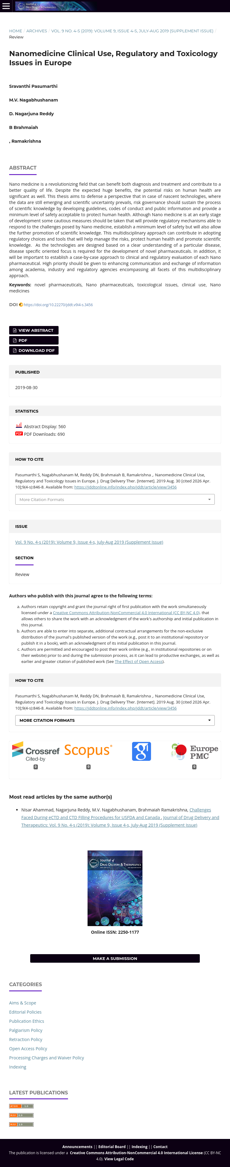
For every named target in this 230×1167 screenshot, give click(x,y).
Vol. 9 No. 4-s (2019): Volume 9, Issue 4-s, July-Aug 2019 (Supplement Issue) (132, 30)
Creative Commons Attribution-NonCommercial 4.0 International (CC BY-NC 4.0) (126, 612)
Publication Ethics (26, 1021)
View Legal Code (119, 1159)
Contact (160, 1146)
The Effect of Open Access (138, 661)
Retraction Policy (25, 1039)
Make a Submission (115, 958)
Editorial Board (112, 1146)
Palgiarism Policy (25, 1030)
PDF (22, 340)
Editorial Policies (25, 1012)
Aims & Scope (22, 1003)
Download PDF (36, 350)
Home (15, 30)
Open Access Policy (28, 1048)
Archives (36, 30)
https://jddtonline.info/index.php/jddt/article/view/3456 (125, 487)
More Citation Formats (42, 499)
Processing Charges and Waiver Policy (46, 1058)
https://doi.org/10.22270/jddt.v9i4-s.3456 (58, 304)
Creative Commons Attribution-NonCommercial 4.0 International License (136, 1152)
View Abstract (35, 330)
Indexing (17, 1067)
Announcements (77, 1146)
